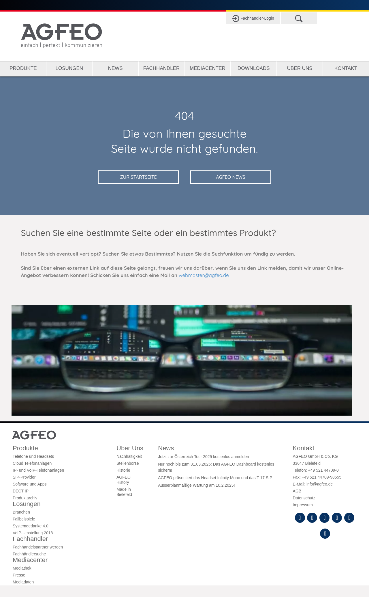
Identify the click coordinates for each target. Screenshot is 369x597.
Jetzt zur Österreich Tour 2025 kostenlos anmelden (203, 456)
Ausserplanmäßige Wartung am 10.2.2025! (196, 485)
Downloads (254, 68)
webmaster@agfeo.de (204, 275)
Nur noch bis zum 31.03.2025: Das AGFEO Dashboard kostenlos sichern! (216, 467)
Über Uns (299, 68)
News (115, 68)
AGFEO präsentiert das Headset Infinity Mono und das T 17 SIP (215, 477)
